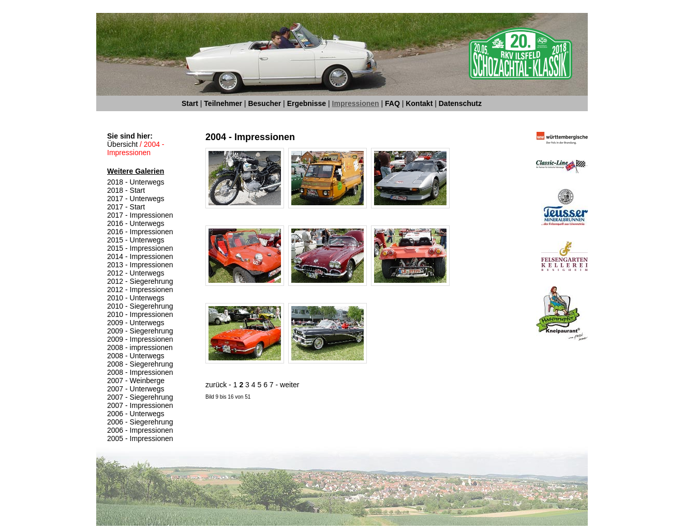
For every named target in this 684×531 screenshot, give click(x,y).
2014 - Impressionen (140, 256)
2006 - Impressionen (140, 430)
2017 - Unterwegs (136, 198)
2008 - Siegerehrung (140, 364)
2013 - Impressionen (140, 265)
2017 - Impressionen (140, 215)
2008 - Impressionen (140, 372)
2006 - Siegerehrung (140, 422)
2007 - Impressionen (140, 405)
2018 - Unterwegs (136, 182)
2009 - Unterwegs (136, 322)
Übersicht (122, 144)
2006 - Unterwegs (136, 413)
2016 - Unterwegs (136, 223)
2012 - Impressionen (140, 289)
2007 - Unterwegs (136, 389)
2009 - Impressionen (140, 339)
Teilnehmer (223, 103)
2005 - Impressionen (140, 438)
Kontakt (419, 103)
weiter (289, 385)
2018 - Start (126, 190)
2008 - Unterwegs (136, 356)
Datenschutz (460, 103)
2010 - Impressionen (140, 314)
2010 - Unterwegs (136, 298)
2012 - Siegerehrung (140, 281)
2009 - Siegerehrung (140, 331)
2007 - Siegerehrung (140, 397)
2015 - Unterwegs (136, 240)
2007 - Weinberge (136, 380)
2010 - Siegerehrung (140, 306)
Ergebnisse (306, 103)
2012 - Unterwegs (136, 273)
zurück (216, 385)
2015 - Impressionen (140, 248)
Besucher (264, 103)
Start (190, 103)
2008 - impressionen (140, 347)
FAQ (392, 103)
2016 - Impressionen (140, 231)
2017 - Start (126, 207)
